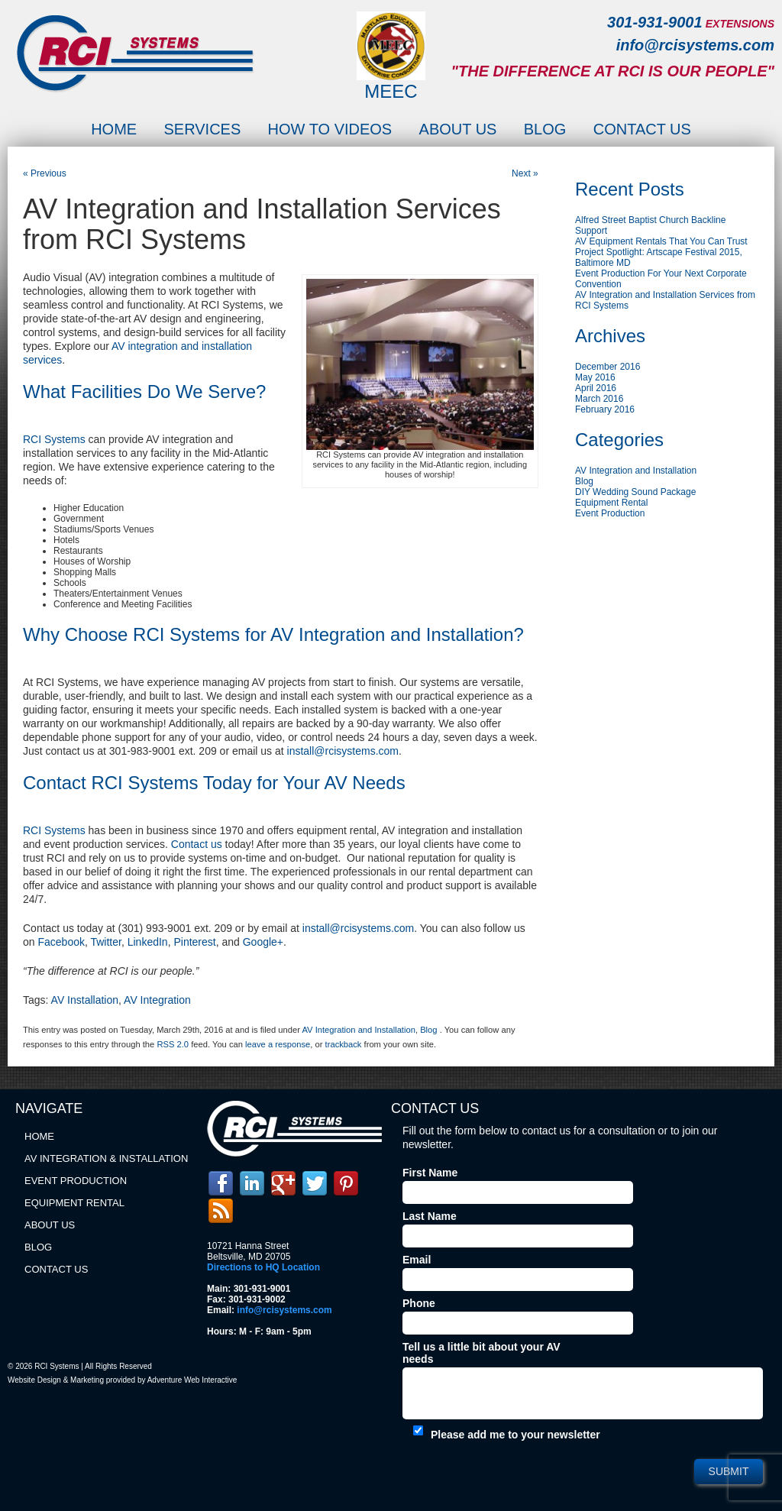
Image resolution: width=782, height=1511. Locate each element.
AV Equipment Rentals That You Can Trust (661, 241)
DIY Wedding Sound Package (635, 492)
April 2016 (595, 388)
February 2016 (605, 409)
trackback (343, 1044)
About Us (458, 129)
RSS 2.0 (173, 1044)
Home (114, 129)
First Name (429, 1172)
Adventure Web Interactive (192, 1380)
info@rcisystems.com (695, 45)
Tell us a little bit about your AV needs (481, 1353)
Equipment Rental (611, 502)
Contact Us (642, 129)
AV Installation (84, 1000)
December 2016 (607, 366)
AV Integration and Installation (358, 1029)
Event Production (610, 513)
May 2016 (595, 377)
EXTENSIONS (740, 24)
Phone (418, 1303)
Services (202, 129)
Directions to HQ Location (263, 1267)
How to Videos (330, 129)
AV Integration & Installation (106, 1158)
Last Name (429, 1216)
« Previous (44, 173)
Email (416, 1260)
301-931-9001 (655, 22)
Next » (525, 173)
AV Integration (157, 1000)
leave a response (277, 1044)
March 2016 (599, 398)
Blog (545, 129)
